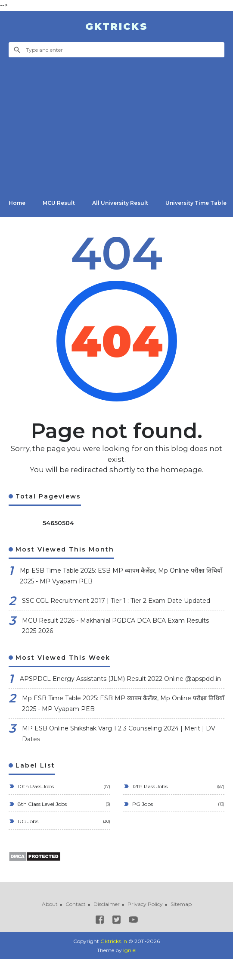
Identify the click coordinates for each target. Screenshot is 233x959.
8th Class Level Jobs (41, 804)
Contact (75, 904)
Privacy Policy (145, 904)
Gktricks (116, 26)
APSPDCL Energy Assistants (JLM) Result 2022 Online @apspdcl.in (120, 679)
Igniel (130, 950)
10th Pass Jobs (35, 786)
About (50, 904)
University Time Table (196, 203)
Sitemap (181, 904)
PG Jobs (142, 804)
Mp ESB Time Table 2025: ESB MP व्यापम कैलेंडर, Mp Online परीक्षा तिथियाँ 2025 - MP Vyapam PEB (121, 576)
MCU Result (59, 203)
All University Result (120, 203)
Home (17, 203)
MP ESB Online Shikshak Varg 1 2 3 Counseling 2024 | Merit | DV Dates (118, 733)
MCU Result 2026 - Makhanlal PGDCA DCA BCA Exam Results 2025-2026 (115, 626)
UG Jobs (27, 821)
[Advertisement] (116, 122)
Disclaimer (106, 904)
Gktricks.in (113, 941)
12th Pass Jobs (149, 786)
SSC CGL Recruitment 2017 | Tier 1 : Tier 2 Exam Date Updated (116, 601)
